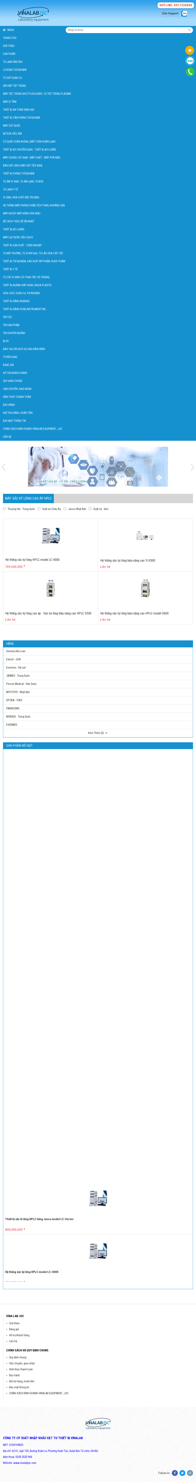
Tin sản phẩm (11, 325)
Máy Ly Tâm (9, 101)
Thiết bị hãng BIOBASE (16, 301)
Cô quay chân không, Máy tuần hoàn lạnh (29, 141)
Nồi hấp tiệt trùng (14, 85)
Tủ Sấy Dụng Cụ (12, 77)
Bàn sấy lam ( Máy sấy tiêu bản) (22, 165)
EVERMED (11, 724)
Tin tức (7, 317)
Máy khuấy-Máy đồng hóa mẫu (21, 213)
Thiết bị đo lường (13, 229)
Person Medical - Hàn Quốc (21, 683)
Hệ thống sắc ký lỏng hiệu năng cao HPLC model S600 (134, 613)
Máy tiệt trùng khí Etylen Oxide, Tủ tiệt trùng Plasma (37, 93)
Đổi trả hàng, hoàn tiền (18, 412)
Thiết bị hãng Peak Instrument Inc (24, 309)
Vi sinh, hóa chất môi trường (21, 197)
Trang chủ (9, 37)
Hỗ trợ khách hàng (15, 373)
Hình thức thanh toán (17, 396)
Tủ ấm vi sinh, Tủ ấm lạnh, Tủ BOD (23, 181)
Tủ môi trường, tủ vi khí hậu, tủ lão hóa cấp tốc (33, 253)
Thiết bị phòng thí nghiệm (18, 173)
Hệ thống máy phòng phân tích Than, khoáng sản (34, 205)
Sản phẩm (9, 53)
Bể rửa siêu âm (12, 133)
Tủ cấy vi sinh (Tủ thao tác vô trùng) (26, 277)
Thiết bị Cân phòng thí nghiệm (21, 117)
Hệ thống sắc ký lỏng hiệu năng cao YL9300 (127, 560)
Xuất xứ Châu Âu (51, 509)
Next (191, 467)
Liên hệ (7, 436)
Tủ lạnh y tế (10, 189)
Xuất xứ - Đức (101, 509)
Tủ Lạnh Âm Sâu (13, 61)
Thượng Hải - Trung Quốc (21, 509)
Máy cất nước (11, 125)
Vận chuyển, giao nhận (17, 388)
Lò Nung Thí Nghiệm (14, 69)
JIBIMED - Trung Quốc (18, 675)
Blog (6, 341)
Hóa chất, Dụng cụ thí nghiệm (21, 293)
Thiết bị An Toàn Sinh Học (19, 109)
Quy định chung (12, 381)
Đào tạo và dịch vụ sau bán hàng (24, 349)
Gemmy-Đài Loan (15, 651)
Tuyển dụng (10, 357)
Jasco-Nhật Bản (77, 509)
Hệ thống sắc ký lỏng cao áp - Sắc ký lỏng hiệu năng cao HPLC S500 (48, 613)
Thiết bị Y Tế (10, 269)
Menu (8, 30)
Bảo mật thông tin (14, 420)
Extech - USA (13, 659)
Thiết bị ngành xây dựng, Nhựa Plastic (27, 285)
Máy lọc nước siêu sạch (18, 237)
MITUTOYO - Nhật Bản (18, 692)
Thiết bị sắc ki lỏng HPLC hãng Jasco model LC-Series (39, 1252)
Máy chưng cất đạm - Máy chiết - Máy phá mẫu (31, 157)
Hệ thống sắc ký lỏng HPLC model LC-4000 (32, 560)
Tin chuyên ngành (14, 333)
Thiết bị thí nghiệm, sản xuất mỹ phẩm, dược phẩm (34, 261)
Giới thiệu (9, 45)
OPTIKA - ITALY (14, 700)
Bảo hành (9, 404)
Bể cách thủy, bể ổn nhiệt (18, 221)
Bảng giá (8, 365)
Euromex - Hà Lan (16, 667)
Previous (5, 467)
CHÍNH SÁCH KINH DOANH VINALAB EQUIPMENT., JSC (32, 428)
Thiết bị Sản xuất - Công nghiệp (22, 245)
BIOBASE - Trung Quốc (18, 716)
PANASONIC (13, 708)
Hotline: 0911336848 (176, 5)
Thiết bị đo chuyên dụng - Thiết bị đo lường (29, 149)
